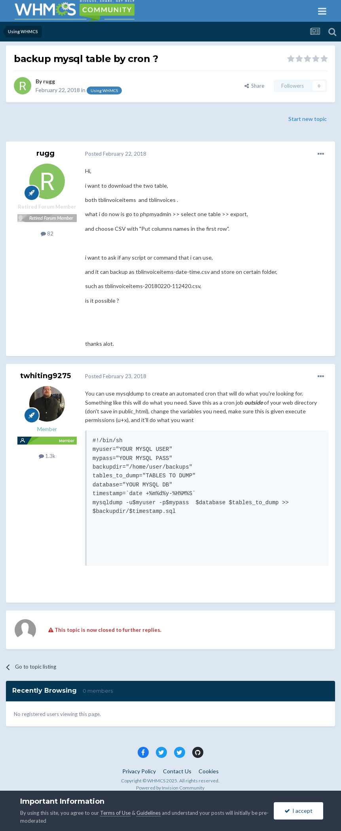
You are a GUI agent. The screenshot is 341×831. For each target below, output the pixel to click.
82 (47, 233)
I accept (298, 810)
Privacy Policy (139, 771)
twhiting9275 (45, 375)
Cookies (209, 771)
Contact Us (177, 771)
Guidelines (148, 813)
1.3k (47, 456)
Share (254, 86)
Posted (115, 154)
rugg (49, 81)
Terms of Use (115, 813)
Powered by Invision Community (170, 788)
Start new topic (307, 118)
